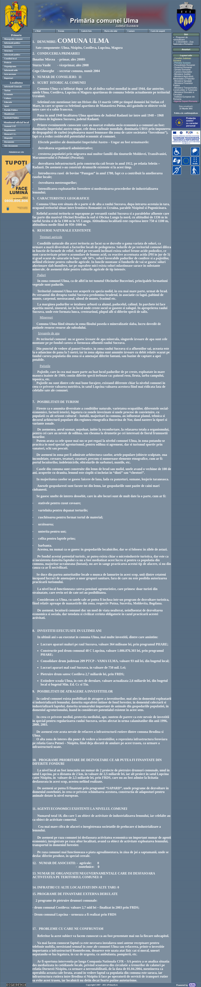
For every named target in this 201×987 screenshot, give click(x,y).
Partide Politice (11, 110)
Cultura (7, 98)
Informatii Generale (13, 86)
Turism (7, 90)
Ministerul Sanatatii (183, 81)
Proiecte (7, 62)
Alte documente (11, 146)
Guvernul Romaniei (183, 67)
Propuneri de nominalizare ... (180, 38)
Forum (61, 31)
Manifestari (9, 114)
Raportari (8, 78)
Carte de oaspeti (158, 31)
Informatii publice (12, 43)
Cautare (131, 31)
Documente (9, 142)
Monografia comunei (13, 39)
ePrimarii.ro (112, 985)
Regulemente (10, 130)
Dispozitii (8, 138)
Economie (8, 94)
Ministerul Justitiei (182, 74)
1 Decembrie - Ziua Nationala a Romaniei (183, 43)
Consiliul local (10, 58)
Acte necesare (10, 74)
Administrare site (16, 152)
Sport (6, 106)
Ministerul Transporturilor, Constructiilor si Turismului (185, 89)
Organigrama (10, 66)
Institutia (8, 47)
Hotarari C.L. (10, 134)
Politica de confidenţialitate (186, 113)
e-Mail (38, 31)
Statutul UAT (10, 126)
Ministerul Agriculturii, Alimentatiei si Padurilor (184, 77)
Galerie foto (86, 31)
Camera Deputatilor (183, 72)
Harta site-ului (110, 31)
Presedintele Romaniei (184, 65)
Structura (8, 51)
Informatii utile (11, 70)
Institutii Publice (11, 118)
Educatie (8, 102)
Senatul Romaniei (182, 70)
